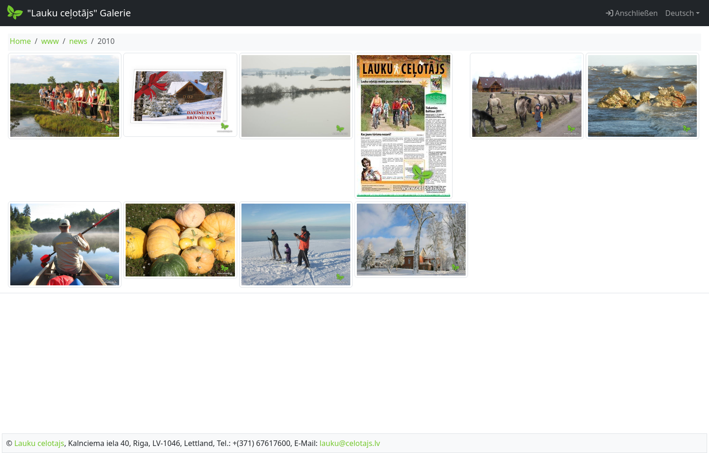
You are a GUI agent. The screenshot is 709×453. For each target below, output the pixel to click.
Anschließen (632, 13)
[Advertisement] (354, 360)
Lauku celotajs (39, 443)
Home (20, 41)
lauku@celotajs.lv (349, 443)
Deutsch (679, 13)
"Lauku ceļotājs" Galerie (68, 12)
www (50, 41)
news (78, 41)
